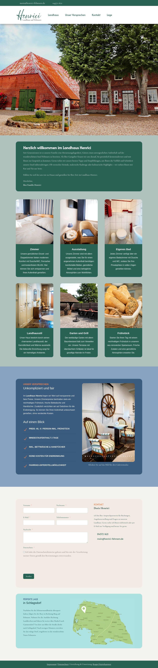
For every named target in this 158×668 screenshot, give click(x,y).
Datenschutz (28, 547)
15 (114, 456)
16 (116, 456)
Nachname (60, 505)
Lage (109, 15)
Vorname (26, 505)
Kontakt (96, 15)
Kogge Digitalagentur (102, 664)
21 (127, 456)
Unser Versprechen (75, 15)
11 (106, 456)
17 (118, 456)
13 (110, 456)
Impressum (51, 664)
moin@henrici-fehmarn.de (110, 538)
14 (112, 456)
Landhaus (53, 15)
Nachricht (27, 529)
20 (125, 456)
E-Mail (26, 517)
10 (104, 456)
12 (108, 456)
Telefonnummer (62, 517)
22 (129, 456)
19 (123, 456)
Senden (28, 576)
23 (131, 456)
